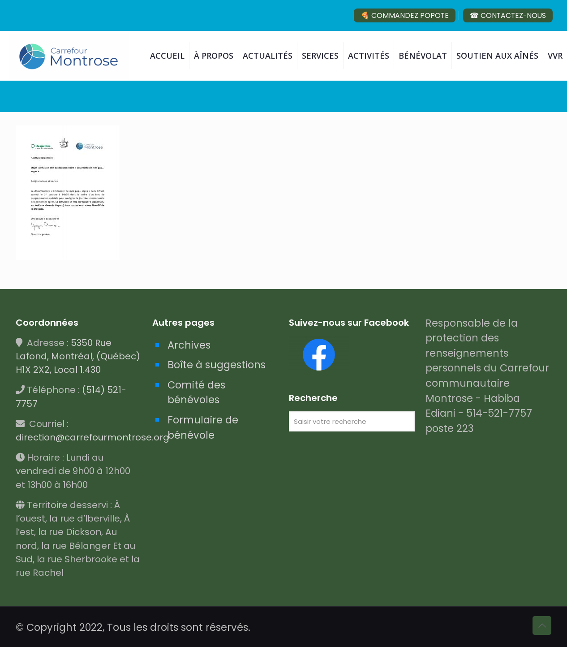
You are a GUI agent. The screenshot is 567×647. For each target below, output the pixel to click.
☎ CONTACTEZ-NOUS (508, 15)
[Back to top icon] (542, 625)
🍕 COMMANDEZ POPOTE (405, 15)
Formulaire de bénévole (203, 427)
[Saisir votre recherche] (352, 421)
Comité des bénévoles (196, 392)
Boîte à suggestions (217, 365)
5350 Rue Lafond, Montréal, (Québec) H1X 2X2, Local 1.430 (78, 356)
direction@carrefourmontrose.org (92, 437)
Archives (189, 345)
